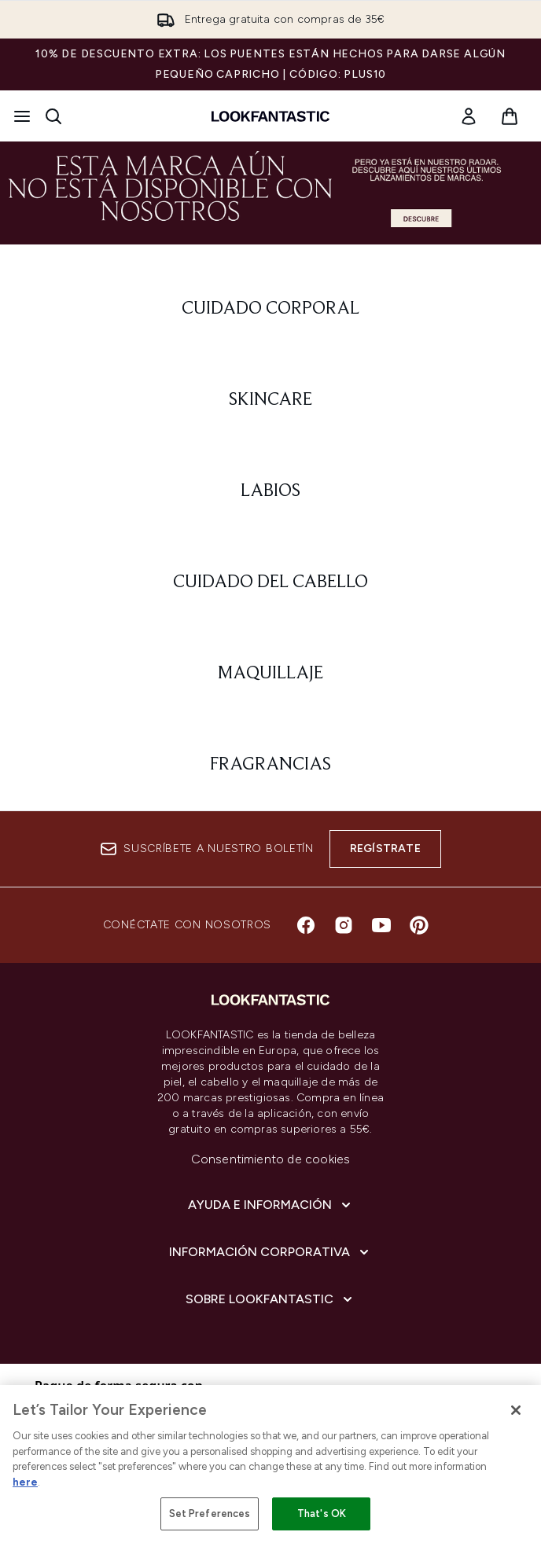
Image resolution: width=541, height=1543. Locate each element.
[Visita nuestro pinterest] (419, 925)
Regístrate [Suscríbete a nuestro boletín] (385, 848)
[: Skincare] (270, 400)
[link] (469, 116)
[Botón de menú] (22, 116)
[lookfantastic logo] (270, 116)
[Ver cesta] (509, 116)
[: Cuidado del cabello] (270, 582)
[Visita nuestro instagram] (344, 925)
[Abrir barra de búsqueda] (53, 116)
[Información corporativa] (270, 1252)
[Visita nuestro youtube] (381, 925)
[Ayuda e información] (271, 1205)
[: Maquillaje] (270, 673)
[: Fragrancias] (270, 765)
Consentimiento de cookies (271, 1159)
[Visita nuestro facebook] (306, 925)
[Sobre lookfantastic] (270, 1299)
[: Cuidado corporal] (270, 309)
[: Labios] (270, 491)
